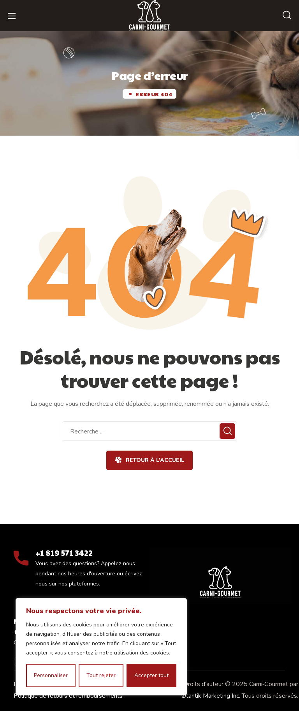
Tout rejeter (101, 675)
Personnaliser (51, 675)
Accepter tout (151, 675)
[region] (101, 646)
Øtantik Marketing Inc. (210, 696)
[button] (287, 15)
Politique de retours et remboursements (68, 696)
